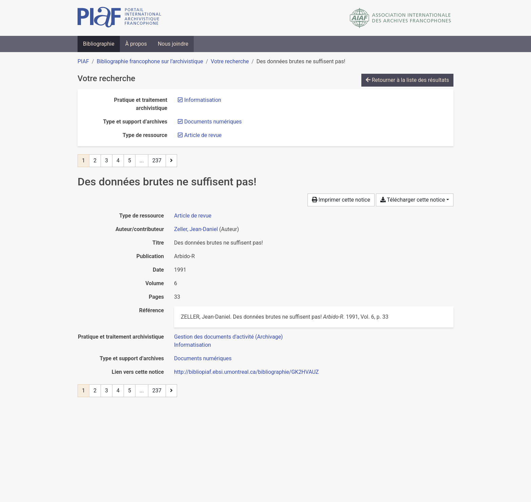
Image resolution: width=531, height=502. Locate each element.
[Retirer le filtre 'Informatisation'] (202, 100)
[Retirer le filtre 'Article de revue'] (202, 135)
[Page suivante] (171, 160)
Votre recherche (230, 61)
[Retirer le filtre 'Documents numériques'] (213, 121)
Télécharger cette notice (412, 200)
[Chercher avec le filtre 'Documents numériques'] (203, 358)
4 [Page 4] (118, 160)
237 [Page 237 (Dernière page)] (157, 160)
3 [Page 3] (106, 160)
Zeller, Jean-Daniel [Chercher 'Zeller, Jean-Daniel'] (196, 229)
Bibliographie (98, 44)
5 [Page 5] (129, 160)
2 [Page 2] (95, 160)
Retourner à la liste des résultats (407, 80)
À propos (136, 44)
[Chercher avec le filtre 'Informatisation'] (192, 345)
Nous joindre (173, 44)
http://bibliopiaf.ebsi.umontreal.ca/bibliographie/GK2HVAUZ (246, 372)
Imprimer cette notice (341, 200)
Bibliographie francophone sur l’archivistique (150, 61)
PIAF (83, 61)
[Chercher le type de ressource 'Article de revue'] (192, 215)
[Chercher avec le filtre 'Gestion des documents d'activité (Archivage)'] (228, 337)
